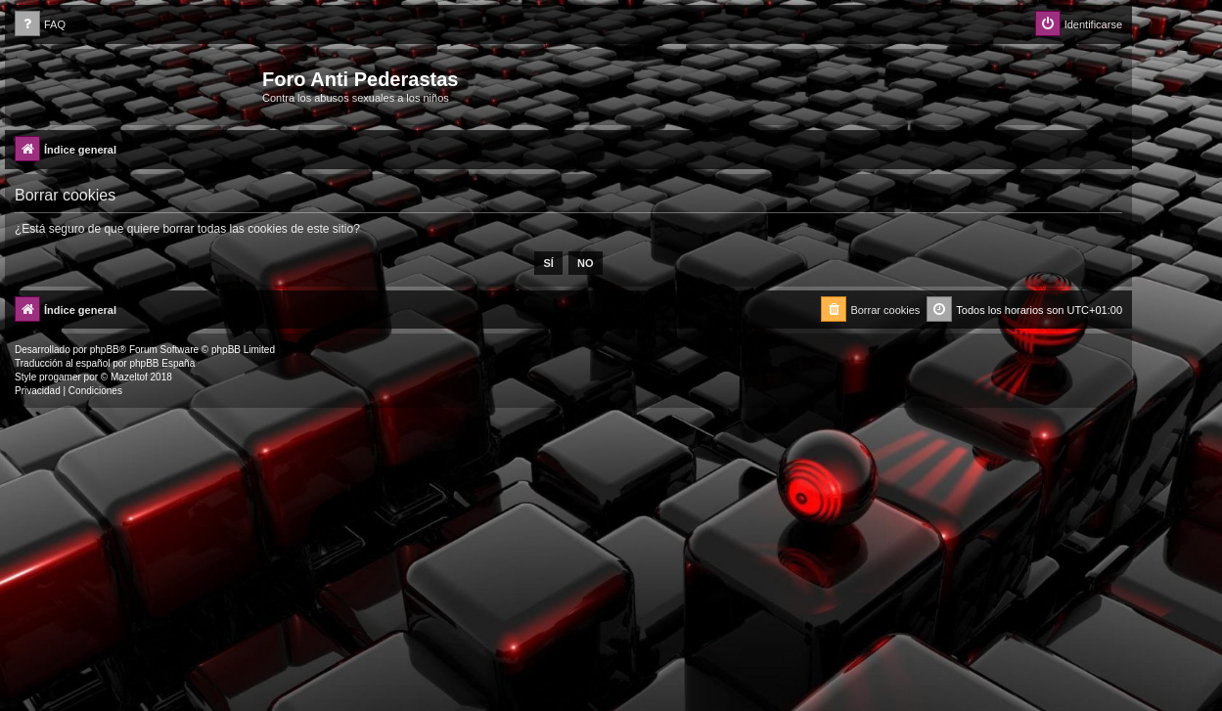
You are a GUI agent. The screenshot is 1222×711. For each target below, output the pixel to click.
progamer (60, 377)
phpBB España (162, 363)
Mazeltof (129, 377)
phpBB (104, 349)
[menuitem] (40, 25)
